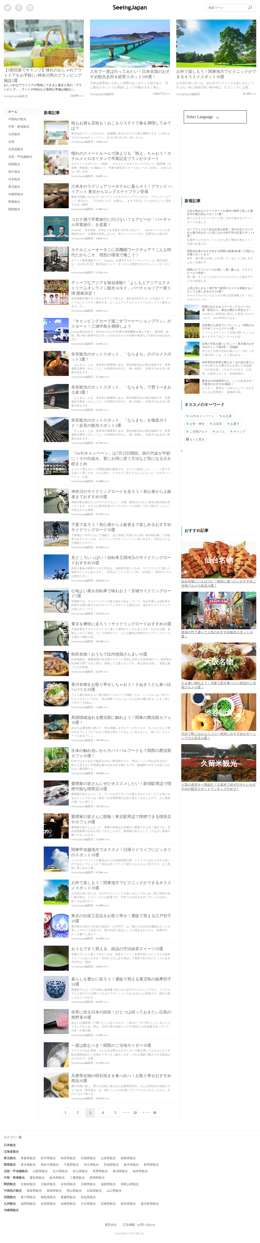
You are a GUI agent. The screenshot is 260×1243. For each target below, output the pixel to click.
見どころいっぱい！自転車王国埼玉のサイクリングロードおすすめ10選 (121, 560)
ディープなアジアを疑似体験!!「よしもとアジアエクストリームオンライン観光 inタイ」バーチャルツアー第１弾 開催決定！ (121, 288)
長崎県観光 (68, 1203)
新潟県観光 (120, 1171)
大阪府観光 (48, 1184)
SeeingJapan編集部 (16, 96)
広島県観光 (94, 1190)
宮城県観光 (88, 1158)
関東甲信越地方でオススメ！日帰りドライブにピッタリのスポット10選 (121, 852)
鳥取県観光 (34, 1190)
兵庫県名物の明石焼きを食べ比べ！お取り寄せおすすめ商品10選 (121, 1078)
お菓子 (233, 424)
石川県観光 (60, 1171)
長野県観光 (100, 1171)
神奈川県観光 (50, 1164)
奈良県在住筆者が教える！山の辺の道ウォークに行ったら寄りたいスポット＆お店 (228, 364)
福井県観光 (140, 1171)
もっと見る (195, 439)
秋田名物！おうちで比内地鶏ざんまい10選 (109, 654)
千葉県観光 (71, 1164)
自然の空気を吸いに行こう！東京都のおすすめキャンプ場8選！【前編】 (228, 345)
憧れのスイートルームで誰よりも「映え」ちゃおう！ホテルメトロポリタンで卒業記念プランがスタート (121, 156)
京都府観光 (28, 1184)
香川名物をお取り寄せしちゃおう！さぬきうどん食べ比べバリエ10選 (121, 687)
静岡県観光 (97, 1177)
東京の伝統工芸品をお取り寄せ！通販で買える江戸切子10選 (121, 918)
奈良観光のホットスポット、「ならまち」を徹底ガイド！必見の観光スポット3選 (119, 423)
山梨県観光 (40, 1171)
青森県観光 (28, 1158)
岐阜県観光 (57, 1177)
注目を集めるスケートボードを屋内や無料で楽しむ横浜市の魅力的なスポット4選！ (220, 212)
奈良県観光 (68, 1184)
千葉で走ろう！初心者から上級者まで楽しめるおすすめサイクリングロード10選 (121, 527)
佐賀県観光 (48, 1203)
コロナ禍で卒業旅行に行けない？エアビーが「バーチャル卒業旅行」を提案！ (121, 222)
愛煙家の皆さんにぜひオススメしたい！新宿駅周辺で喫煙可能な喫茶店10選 (121, 786)
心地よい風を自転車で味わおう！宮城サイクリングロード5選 (121, 593)
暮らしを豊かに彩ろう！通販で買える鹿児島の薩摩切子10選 (121, 981)
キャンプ (238, 431)
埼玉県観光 (91, 1164)
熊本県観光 (128, 1203)
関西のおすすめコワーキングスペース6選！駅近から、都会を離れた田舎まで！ (227, 308)
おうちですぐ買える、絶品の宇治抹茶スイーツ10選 (117, 949)
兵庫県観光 (88, 1184)
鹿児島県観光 (150, 1203)
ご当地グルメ (197, 431)
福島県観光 (128, 1158)
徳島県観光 (48, 1197)
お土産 (226, 416)
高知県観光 (88, 1197)
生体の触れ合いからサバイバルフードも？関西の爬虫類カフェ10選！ (121, 753)
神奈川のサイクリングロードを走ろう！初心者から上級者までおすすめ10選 (121, 494)
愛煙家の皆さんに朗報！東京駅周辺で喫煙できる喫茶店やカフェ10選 (121, 819)
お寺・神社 (195, 424)
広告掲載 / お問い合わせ (139, 1224)
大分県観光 (88, 1203)
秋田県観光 (68, 1158)
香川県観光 (28, 1197)
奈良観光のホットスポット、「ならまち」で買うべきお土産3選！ (121, 389)
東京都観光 (28, 1164)
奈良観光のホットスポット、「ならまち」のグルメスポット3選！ (121, 356)
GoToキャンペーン (200, 416)
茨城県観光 (111, 1164)
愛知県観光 (37, 1177)
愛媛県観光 (68, 1197)
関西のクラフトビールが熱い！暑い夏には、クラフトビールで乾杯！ (220, 271)
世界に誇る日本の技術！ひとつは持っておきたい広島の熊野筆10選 (121, 1014)
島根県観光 (54, 1190)
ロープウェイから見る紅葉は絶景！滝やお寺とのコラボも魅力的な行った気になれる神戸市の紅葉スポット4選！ (220, 232)
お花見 (216, 424)
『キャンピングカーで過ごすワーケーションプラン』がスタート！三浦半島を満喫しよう (121, 323)
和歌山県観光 (130, 1184)
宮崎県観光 (108, 1203)
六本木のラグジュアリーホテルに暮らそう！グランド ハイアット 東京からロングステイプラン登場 (121, 189)
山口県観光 (114, 1190)
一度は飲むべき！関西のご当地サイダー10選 (111, 1045)
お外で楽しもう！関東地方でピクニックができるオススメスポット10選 (121, 885)
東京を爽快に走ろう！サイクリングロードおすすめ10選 (121, 624)
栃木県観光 (131, 1164)
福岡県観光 (28, 1203)
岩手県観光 (48, 1158)
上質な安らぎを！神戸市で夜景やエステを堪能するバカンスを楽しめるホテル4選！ (220, 290)
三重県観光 (77, 1177)
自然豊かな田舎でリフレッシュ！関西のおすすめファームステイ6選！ (228, 327)
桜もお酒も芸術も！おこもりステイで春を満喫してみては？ (121, 125)
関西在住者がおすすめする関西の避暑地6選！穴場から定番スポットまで (220, 253)
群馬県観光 (151, 1164)
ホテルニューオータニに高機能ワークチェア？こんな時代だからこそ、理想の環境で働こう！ (121, 252)
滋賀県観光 (108, 1184)
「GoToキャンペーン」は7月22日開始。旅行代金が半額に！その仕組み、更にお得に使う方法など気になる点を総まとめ (121, 458)
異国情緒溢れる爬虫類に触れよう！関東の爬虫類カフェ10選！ (121, 720)
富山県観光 (80, 1171)
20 (135, 1113)
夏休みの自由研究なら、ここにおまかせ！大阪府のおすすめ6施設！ (228, 382)
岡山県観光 (74, 1190)
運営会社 (111, 1224)
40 (154, 1113)
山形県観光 (108, 1158)
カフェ (219, 431)
